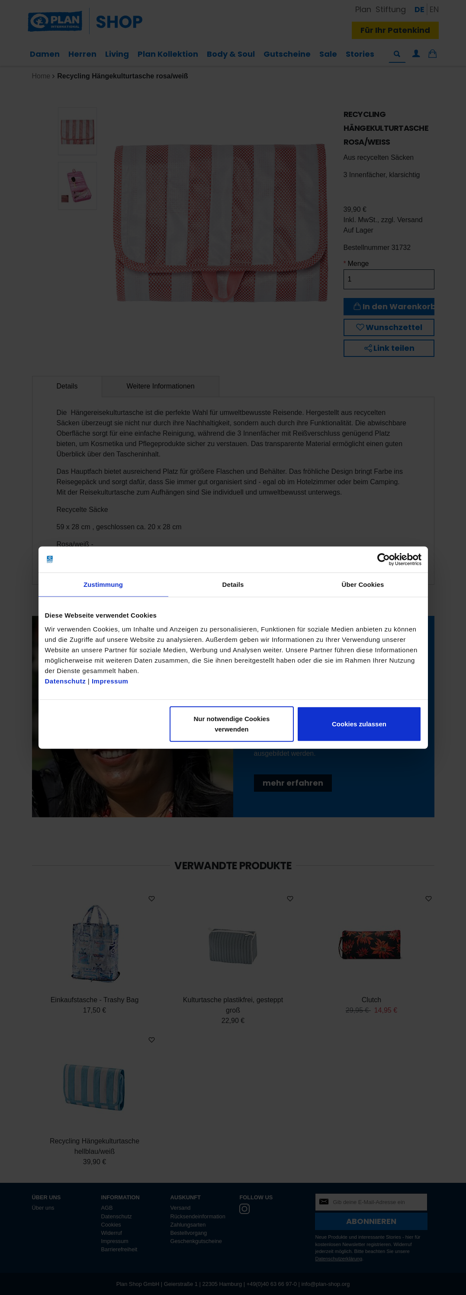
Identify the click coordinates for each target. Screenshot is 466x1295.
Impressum (110, 680)
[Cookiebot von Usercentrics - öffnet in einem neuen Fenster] (383, 559)
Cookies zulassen (359, 723)
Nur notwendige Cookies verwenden (231, 723)
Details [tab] (233, 584)
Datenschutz (65, 680)
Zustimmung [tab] (103, 584)
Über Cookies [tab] (363, 584)
